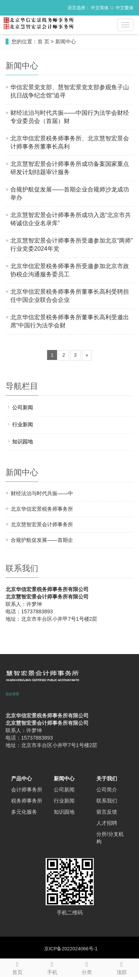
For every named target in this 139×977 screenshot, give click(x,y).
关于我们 (106, 778)
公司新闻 (22, 407)
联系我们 (106, 801)
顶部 (121, 967)
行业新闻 (22, 424)
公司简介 (106, 790)
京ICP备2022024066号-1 (71, 948)
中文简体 (100, 7)
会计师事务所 (26, 790)
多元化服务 (24, 812)
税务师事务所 (26, 801)
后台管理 (12, 694)
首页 (17, 967)
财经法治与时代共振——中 (42, 493)
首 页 (43, 41)
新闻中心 (65, 41)
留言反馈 (106, 812)
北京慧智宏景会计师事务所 (42, 524)
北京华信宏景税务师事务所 (42, 509)
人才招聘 (106, 823)
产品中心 (21, 778)
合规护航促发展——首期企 (42, 540)
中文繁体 (124, 7)
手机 (52, 967)
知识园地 (22, 441)
